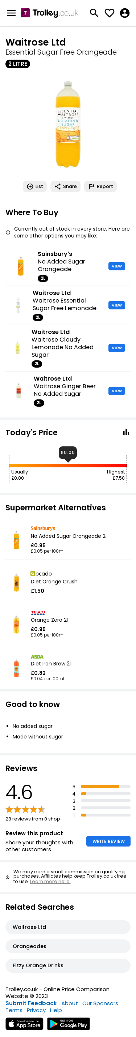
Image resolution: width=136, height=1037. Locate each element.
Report (100, 186)
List (34, 186)
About (69, 1003)
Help (56, 1010)
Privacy (36, 1010)
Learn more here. (50, 881)
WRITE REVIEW (108, 841)
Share (65, 186)
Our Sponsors (100, 1003)
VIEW (117, 266)
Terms (13, 1010)
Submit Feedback (31, 1003)
